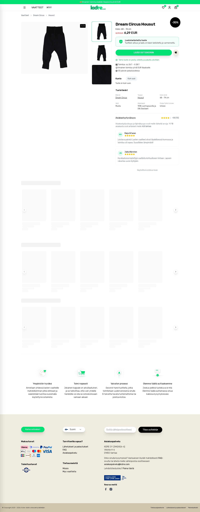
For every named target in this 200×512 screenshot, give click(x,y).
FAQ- (160, 458)
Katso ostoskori (32, 429)
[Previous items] (24, 210)
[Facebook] (105, 489)
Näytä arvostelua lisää (147, 170)
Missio (65, 468)
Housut (52, 15)
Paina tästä (128, 468)
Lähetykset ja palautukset (75, 446)
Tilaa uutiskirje (150, 429)
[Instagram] (110, 489)
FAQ (65, 450)
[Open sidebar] (24, 7)
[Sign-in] (169, 7)
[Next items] (176, 210)
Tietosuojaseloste (157, 508)
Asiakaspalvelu (70, 453)
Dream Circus (38, 15)
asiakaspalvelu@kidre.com (117, 464)
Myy (49, 7)
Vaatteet (37, 7)
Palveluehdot (193, 508)
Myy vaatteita (69, 471)
